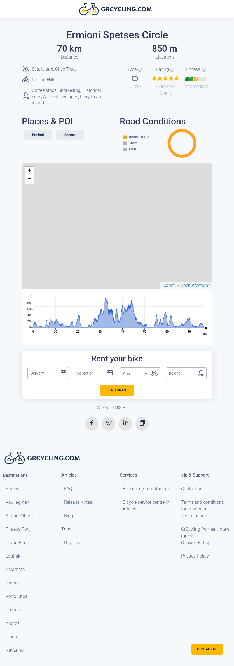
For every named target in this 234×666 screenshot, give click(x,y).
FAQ (68, 488)
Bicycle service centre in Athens (146, 506)
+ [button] (29, 171)
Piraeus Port (18, 529)
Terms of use (194, 515)
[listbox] (136, 373)
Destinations (15, 475)
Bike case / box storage (146, 488)
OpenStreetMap (195, 285)
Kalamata (15, 569)
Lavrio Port (16, 542)
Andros (13, 623)
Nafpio (12, 583)
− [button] (29, 179)
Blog (68, 515)
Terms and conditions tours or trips (202, 506)
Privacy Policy (195, 556)
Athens (12, 488)
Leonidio (14, 609)
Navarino (15, 650)
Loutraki (14, 556)
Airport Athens (20, 515)
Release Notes (78, 502)
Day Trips (73, 542)
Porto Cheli (16, 596)
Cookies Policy (195, 542)
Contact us (191, 488)
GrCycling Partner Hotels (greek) (205, 532)
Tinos (11, 636)
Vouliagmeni (18, 502)
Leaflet (168, 285)
